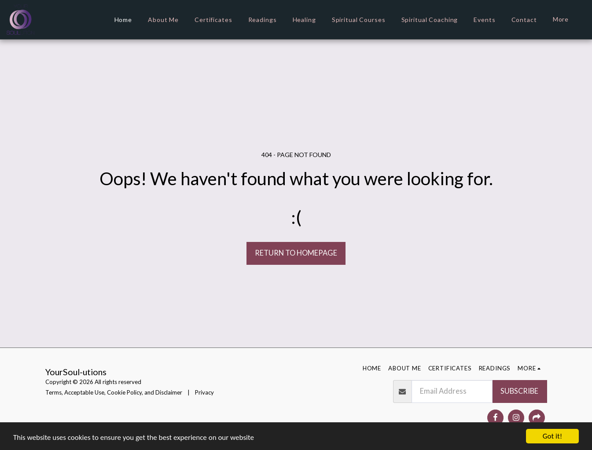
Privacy (204, 392)
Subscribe (519, 391)
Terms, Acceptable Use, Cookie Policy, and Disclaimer (113, 392)
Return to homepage (296, 253)
